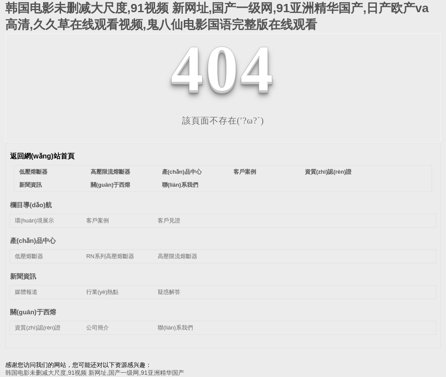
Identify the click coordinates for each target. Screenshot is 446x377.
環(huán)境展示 (34, 220)
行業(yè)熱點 (102, 292)
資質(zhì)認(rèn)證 (328, 171)
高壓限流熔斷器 (110, 171)
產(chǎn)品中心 (182, 171)
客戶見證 (169, 220)
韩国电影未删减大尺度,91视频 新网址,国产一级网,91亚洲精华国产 (94, 372)
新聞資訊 (30, 185)
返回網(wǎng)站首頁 (42, 156)
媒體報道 (26, 292)
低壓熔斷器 (33, 171)
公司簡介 (97, 327)
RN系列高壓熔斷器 (110, 256)
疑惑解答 (169, 292)
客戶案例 (244, 171)
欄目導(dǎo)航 (31, 205)
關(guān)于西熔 (111, 185)
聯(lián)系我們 (180, 185)
